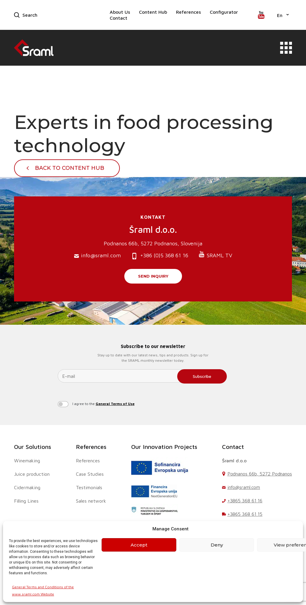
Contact (118, 18)
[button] (283, 15)
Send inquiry (153, 276)
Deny (217, 545)
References (188, 12)
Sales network (91, 501)
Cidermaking (27, 487)
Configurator (224, 12)
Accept (139, 545)
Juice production (32, 474)
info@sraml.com (97, 255)
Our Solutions (32, 446)
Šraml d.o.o (234, 460)
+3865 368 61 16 (245, 500)
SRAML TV (215, 254)
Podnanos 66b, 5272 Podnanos (259, 473)
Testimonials (89, 487)
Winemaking (27, 460)
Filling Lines (26, 501)
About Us (120, 12)
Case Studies (90, 474)
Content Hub (153, 12)
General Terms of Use (115, 403)
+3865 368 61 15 (245, 514)
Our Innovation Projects (164, 446)
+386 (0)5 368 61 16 (159, 256)
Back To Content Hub (69, 168)
